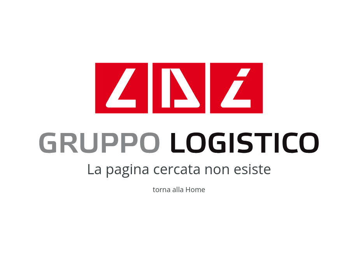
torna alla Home (179, 189)
